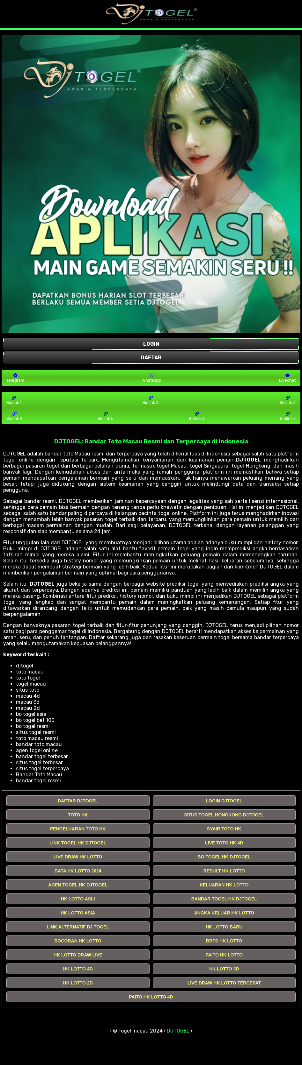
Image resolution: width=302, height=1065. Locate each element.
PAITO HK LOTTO (224, 954)
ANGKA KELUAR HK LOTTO (224, 912)
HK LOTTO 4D (78, 968)
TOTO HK (78, 814)
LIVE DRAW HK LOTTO (78, 856)
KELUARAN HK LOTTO (224, 884)
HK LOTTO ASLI (78, 898)
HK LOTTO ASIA (78, 912)
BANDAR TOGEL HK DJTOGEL (224, 898)
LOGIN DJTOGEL (224, 800)
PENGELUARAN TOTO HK (78, 828)
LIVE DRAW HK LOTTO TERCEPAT (224, 982)
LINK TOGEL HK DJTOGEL (77, 842)
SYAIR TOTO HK (224, 828)
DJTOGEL (248, 460)
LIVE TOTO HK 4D (224, 842)
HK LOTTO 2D (78, 982)
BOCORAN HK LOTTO (77, 940)
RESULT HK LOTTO (224, 870)
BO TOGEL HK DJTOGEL (224, 856)
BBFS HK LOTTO (224, 940)
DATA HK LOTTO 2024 (78, 870)
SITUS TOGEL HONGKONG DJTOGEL (224, 814)
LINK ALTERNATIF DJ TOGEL (78, 926)
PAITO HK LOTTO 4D (151, 996)
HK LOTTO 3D (224, 968)
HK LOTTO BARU (224, 926)
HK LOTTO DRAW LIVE (78, 954)
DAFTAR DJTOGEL (78, 800)
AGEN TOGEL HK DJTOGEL (77, 884)
